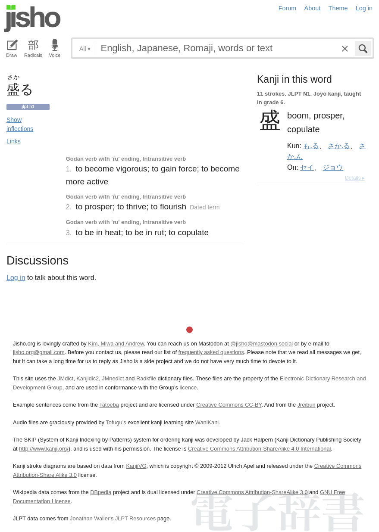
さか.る (339, 145)
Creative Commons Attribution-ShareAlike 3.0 (252, 492)
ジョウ (333, 167)
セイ (307, 167)
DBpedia (100, 492)
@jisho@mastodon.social (261, 343)
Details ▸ (355, 178)
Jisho (32, 18)
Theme (338, 8)
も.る (311, 145)
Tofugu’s (116, 422)
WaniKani (207, 422)
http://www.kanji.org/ (44, 448)
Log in (364, 8)
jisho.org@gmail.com (39, 352)
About (312, 8)
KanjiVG (136, 466)
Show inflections (19, 124)
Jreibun (307, 404)
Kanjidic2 (87, 378)
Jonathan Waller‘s (91, 518)
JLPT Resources (135, 518)
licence (188, 387)
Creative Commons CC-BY (228, 404)
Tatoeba (109, 404)
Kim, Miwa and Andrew (116, 343)
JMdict (65, 378)
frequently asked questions (211, 352)
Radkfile (146, 378)
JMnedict (113, 378)
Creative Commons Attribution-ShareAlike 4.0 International (259, 448)
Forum (288, 8)
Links (13, 141)
